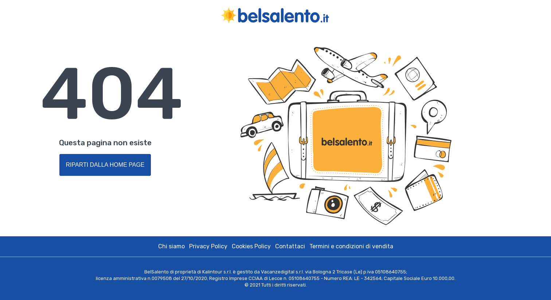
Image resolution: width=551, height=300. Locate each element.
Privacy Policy (208, 246)
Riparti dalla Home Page (105, 165)
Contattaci (290, 246)
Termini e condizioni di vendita (351, 246)
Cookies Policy (251, 246)
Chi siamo (171, 246)
